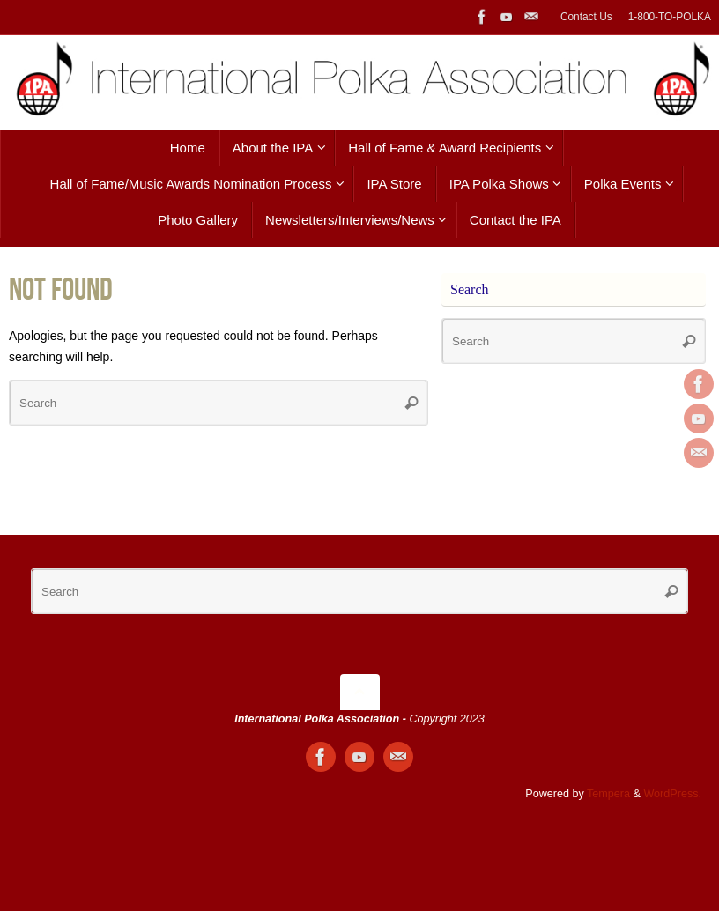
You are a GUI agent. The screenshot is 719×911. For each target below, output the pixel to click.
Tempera (608, 794)
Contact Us (586, 17)
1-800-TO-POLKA (669, 17)
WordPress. (672, 794)
